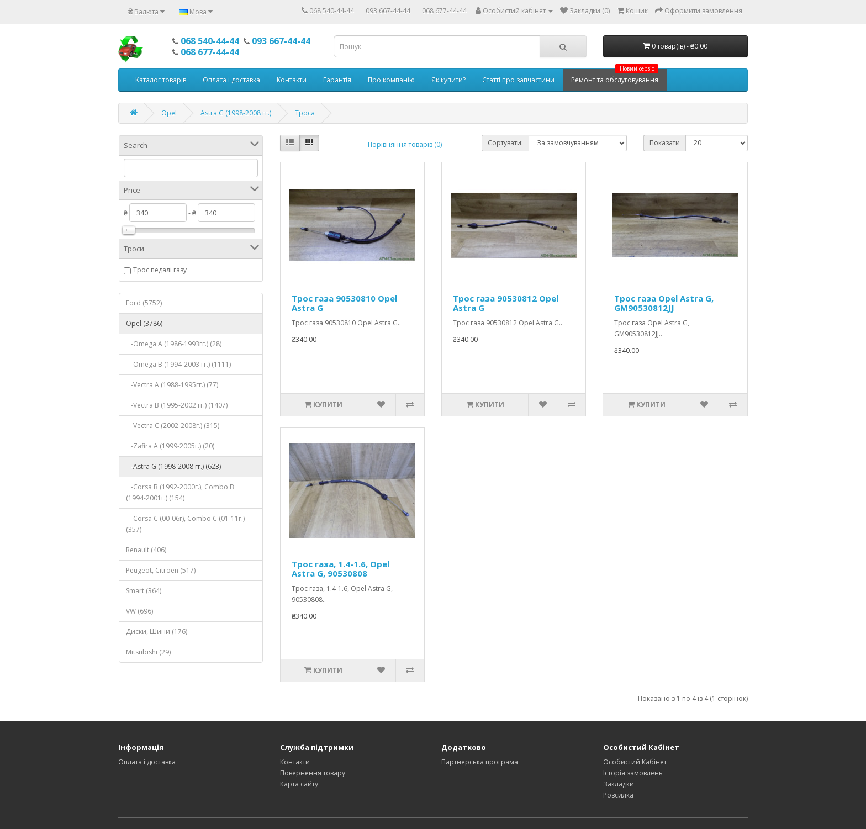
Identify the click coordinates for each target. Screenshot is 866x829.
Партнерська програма (479, 762)
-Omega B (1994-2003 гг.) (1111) (178, 364)
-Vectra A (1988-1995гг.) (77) (172, 384)
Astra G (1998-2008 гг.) (235, 113)
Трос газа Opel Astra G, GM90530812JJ (664, 303)
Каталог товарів (160, 80)
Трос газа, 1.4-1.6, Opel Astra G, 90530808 (340, 568)
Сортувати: (505, 142)
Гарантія (337, 80)
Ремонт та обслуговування (614, 77)
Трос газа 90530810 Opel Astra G (344, 303)
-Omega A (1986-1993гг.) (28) (173, 344)
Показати (665, 142)
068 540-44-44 (331, 10)
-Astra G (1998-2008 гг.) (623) (173, 466)
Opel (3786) (144, 323)
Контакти (292, 80)
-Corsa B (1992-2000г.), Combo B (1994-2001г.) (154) (180, 492)
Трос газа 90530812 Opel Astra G (505, 303)
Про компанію (391, 80)
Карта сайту (299, 784)
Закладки (618, 784)
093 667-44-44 (388, 10)
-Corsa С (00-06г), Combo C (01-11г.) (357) (185, 524)
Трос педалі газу (160, 269)
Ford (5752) (144, 303)
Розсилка (618, 795)
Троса (305, 113)
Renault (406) (146, 550)
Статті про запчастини (518, 80)
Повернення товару (312, 773)
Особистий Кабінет (635, 762)
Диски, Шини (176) (156, 631)
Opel (169, 113)
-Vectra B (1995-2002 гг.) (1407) (177, 405)
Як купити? (448, 80)
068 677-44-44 (444, 10)
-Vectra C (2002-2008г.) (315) (172, 425)
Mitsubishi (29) (148, 652)
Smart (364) (143, 590)
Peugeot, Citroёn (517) (161, 570)
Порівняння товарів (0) (405, 144)
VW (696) (139, 611)
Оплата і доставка (231, 80)
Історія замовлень (633, 773)
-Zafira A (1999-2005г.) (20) (170, 446)
